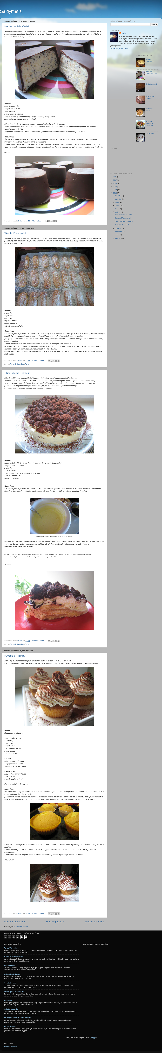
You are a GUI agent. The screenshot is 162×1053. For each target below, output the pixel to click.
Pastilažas (150, 134)
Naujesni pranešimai (14, 921)
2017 (115, 180)
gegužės (118, 228)
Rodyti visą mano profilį (119, 49)
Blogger (93, 1038)
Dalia (123, 33)
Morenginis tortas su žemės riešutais (17, 1018)
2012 (115, 193)
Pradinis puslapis (55, 921)
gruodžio (118, 196)
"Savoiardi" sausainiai (15, 233)
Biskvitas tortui (151, 84)
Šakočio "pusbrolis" (11, 1009)
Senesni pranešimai (95, 921)
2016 (115, 183)
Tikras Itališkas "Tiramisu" (16, 373)
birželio (118, 212)
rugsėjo (118, 205)
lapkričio (118, 199)
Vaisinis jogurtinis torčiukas (149, 123)
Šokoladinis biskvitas (150, 97)
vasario (118, 238)
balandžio (119, 232)
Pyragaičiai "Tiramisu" (15, 656)
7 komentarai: (37, 221)
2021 (115, 177)
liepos (117, 209)
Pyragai (13, 364)
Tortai (27, 364)
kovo (117, 235)
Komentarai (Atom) (21, 927)
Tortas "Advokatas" (150, 60)
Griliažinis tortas (149, 110)
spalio (117, 202)
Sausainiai (20, 364)
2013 (115, 190)
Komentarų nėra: (38, 361)
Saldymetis (11, 11)
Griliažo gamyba (10, 1026)
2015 (115, 186)
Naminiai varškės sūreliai (16, 26)
